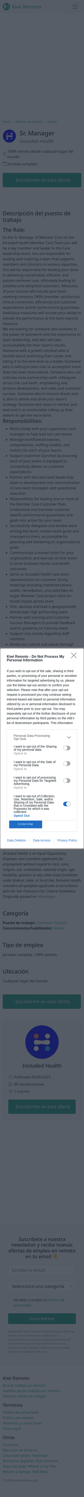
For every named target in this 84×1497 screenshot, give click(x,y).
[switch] (66, 748)
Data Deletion (16, 840)
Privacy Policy (67, 840)
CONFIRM (25, 824)
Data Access (41, 840)
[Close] (75, 657)
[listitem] (42, 737)
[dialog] (42, 748)
